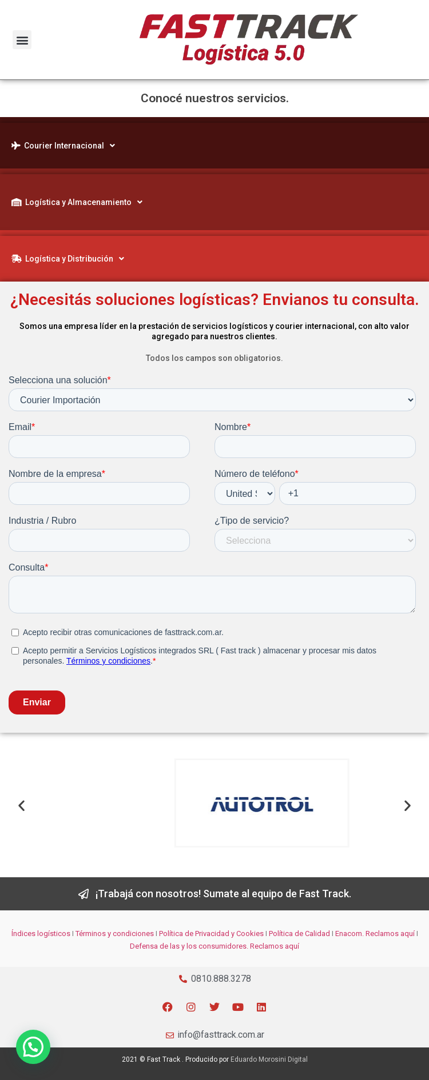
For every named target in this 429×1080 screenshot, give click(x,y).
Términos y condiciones (115, 933)
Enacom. (349, 933)
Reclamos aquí (389, 933)
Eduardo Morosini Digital (269, 1059)
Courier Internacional (63, 145)
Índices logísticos (40, 933)
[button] (22, 39)
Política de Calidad (299, 933)
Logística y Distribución (67, 258)
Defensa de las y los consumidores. (189, 946)
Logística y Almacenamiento (76, 202)
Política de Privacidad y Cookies (211, 933)
